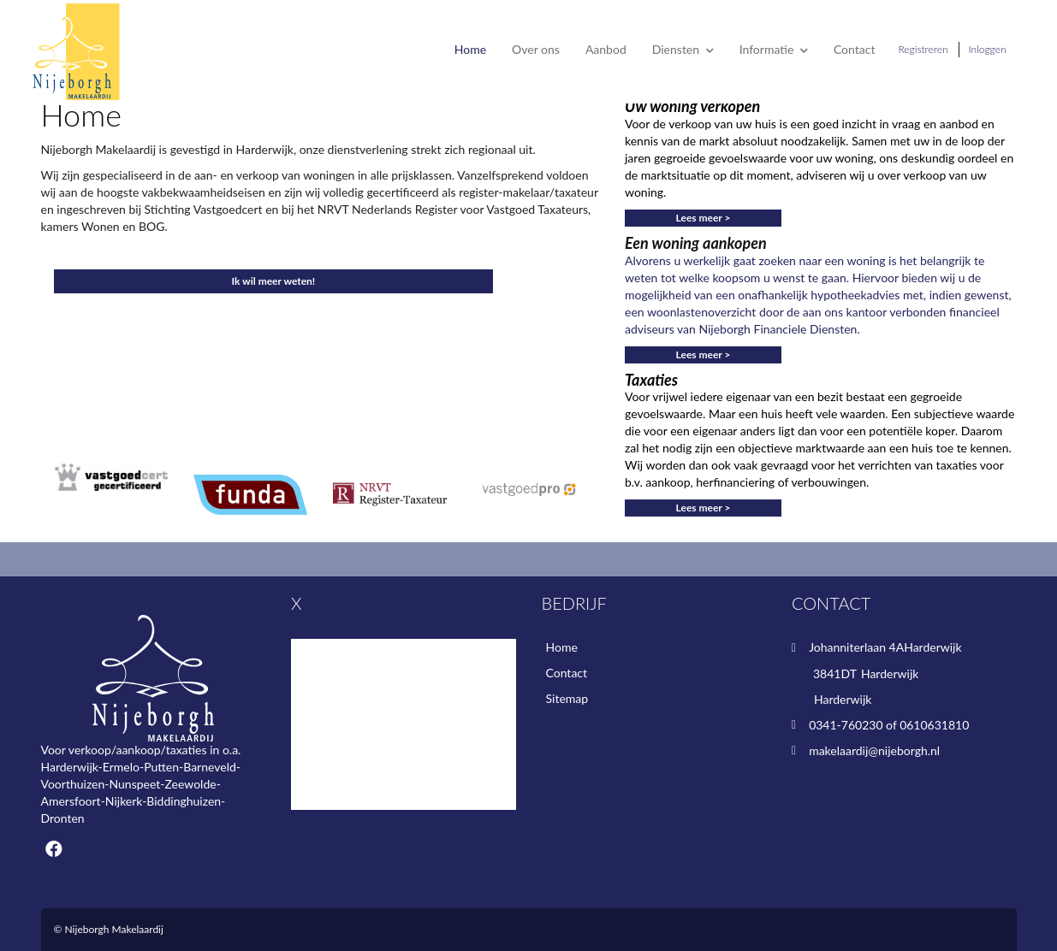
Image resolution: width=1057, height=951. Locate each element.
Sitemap (567, 698)
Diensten (683, 49)
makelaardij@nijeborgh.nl (874, 750)
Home (470, 49)
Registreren (922, 49)
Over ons (536, 49)
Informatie (773, 49)
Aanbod (605, 49)
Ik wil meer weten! (274, 281)
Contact (855, 49)
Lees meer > (703, 217)
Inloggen (988, 49)
